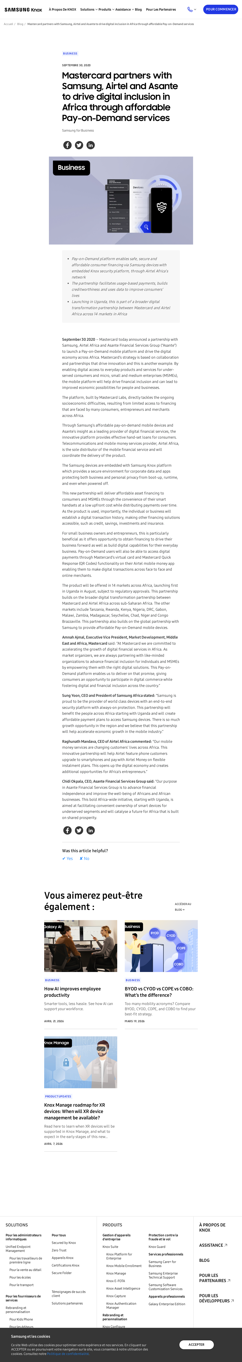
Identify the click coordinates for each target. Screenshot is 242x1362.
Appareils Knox (62, 1258)
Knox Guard (157, 1247)
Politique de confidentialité (68, 1354)
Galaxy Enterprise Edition (167, 1304)
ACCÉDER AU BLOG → (183, 906)
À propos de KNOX (62, 10)
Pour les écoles (20, 1277)
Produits (112, 1225)
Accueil (8, 24)
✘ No (84, 858)
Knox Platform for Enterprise (119, 1256)
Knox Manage (116, 1273)
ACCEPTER (196, 1345)
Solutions (17, 1225)
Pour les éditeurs (21, 1327)
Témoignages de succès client (69, 1294)
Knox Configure (114, 1327)
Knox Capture (116, 1296)
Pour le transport (21, 1285)
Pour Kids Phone (21, 1319)
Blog (138, 10)
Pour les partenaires (161, 10)
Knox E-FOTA (115, 1281)
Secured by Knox (64, 1243)
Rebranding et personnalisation (18, 1310)
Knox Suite (110, 1247)
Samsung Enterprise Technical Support (163, 1275)
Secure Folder (62, 1273)
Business (70, 53)
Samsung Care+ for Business (162, 1264)
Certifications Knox (65, 1265)
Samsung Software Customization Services (165, 1287)
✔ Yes (67, 858)
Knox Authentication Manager (121, 1306)
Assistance (211, 1245)
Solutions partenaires (67, 1303)
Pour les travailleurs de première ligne (25, 1260)
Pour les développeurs (214, 1298)
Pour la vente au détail (25, 1270)
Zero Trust (59, 1250)
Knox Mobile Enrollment (124, 1266)
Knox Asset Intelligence (123, 1289)
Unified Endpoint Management (18, 1249)
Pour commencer (221, 9)
